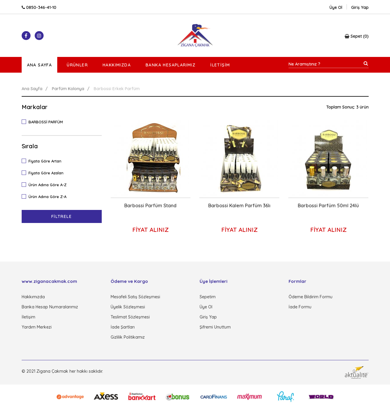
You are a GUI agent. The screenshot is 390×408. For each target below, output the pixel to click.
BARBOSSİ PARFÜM (44, 121)
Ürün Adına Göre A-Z (46, 184)
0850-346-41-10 (39, 7)
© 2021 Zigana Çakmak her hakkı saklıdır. (62, 371)
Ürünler (77, 65)
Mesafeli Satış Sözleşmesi (135, 296)
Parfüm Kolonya (68, 88)
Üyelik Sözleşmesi (128, 307)
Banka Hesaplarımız (170, 65)
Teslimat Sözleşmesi (130, 317)
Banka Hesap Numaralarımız (50, 307)
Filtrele (61, 216)
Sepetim (208, 296)
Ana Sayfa (39, 65)
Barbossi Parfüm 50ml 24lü (328, 205)
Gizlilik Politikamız (128, 337)
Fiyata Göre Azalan (44, 172)
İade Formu (300, 307)
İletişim (220, 65)
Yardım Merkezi (37, 327)
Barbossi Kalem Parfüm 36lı (239, 205)
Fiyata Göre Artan (43, 160)
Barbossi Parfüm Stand (150, 205)
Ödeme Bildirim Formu (310, 296)
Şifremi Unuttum (215, 327)
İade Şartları (123, 327)
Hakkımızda (117, 65)
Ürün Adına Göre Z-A (46, 196)
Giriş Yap (208, 317)
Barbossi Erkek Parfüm (117, 88)
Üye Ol (335, 7)
